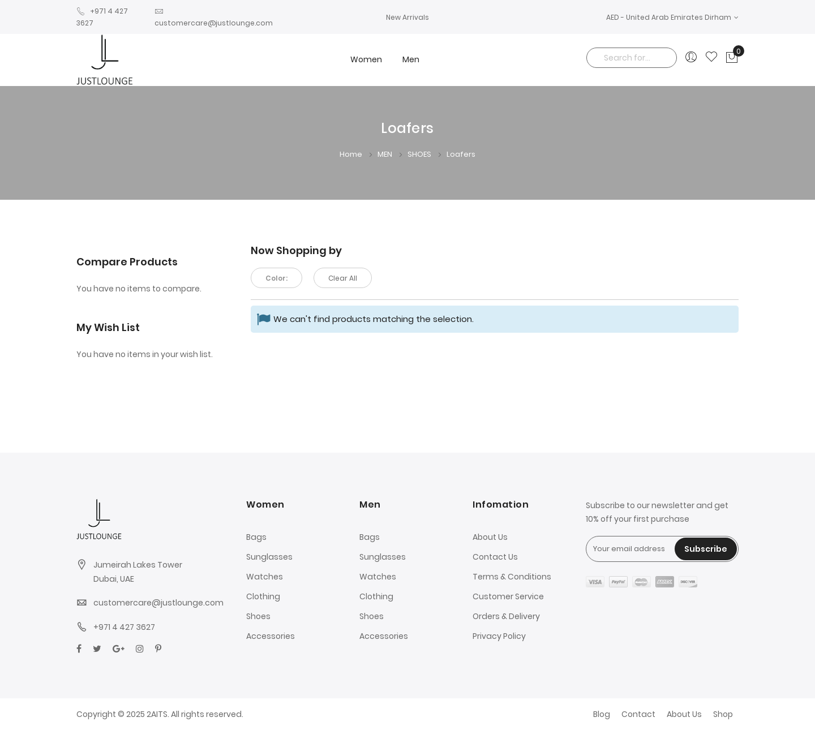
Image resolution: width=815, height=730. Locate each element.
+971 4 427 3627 (124, 627)
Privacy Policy (499, 636)
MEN (386, 154)
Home (352, 154)
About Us (490, 537)
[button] (672, 17)
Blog (601, 714)
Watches (264, 576)
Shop (723, 714)
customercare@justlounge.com (158, 602)
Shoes (258, 616)
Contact (638, 714)
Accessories (270, 636)
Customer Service (508, 596)
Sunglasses (269, 556)
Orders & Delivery (506, 616)
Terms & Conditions (512, 576)
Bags (256, 537)
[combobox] (631, 58)
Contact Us (495, 556)
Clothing (263, 596)
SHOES (420, 154)
